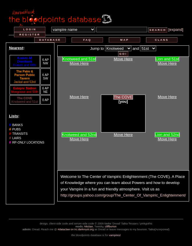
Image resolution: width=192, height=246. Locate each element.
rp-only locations (28, 142)
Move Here (79, 63)
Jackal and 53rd (24, 82)
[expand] (175, 29)
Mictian (88, 226)
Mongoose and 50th (24, 91)
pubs (16, 129)
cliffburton (111, 226)
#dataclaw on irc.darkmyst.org (76, 229)
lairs (16, 138)
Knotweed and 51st (24, 101)
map (124, 39)
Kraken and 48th (24, 65)
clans (161, 39)
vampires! (115, 235)
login (29, 29)
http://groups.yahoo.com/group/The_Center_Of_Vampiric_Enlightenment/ (123, 195)
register (29, 34)
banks (17, 125)
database (50, 39)
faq (87, 39)
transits (20, 133)
